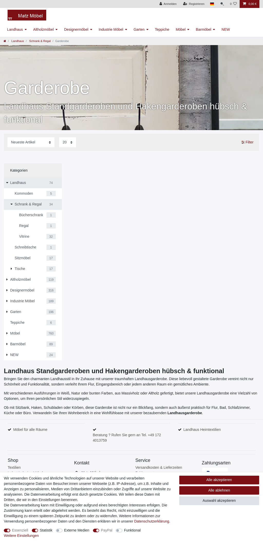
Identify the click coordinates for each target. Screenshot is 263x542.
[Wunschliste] (233, 4)
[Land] (212, 4)
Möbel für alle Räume (30, 430)
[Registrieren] (193, 4)
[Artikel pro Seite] (67, 142)
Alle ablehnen (219, 490)
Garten (139, 29)
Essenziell (20, 530)
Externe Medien (76, 530)
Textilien (14, 467)
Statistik (46, 530)
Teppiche (162, 29)
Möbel (180, 29)
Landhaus (15, 29)
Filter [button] (247, 142)
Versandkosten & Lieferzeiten (158, 467)
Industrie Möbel (111, 29)
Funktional (132, 530)
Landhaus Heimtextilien (202, 430)
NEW (226, 29)
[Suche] (222, 4)
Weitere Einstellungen (21, 536)
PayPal (106, 530)
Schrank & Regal (39, 41)
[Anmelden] (168, 4)
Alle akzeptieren (219, 480)
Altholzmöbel (43, 29)
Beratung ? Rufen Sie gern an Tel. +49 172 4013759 (127, 437)
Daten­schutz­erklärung (151, 521)
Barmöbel (203, 29)
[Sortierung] (30, 142)
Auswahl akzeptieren (219, 500)
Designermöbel (76, 29)
